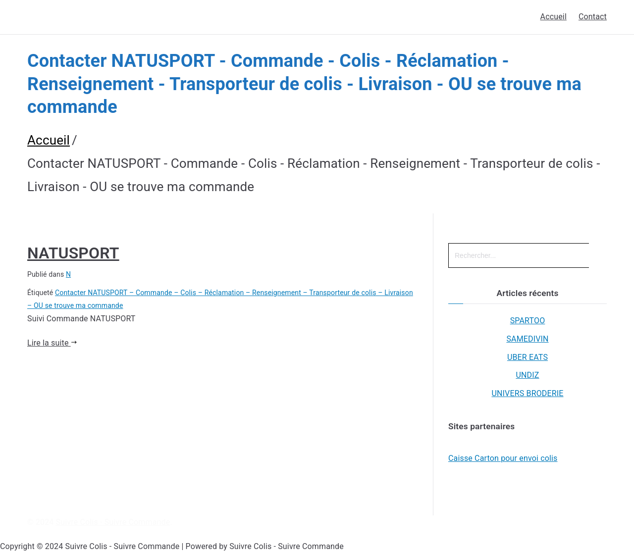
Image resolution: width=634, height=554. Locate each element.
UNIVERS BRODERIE (527, 393)
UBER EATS (527, 357)
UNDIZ (527, 375)
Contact (593, 16)
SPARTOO (527, 320)
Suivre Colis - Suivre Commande (113, 522)
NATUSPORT (73, 253)
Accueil (553, 16)
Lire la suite (52, 343)
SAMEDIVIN (527, 339)
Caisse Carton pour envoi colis (503, 458)
